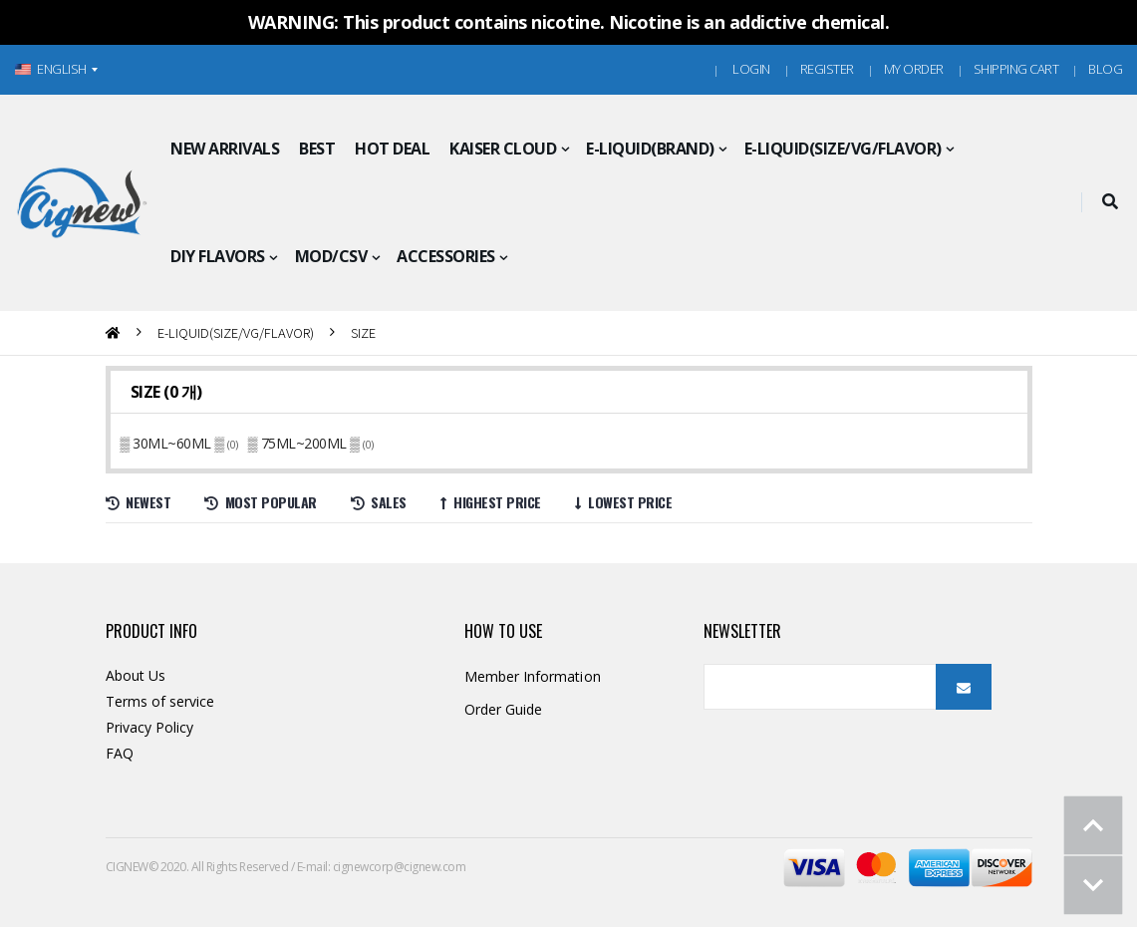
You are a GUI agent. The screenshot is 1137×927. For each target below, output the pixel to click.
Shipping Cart (1016, 69)
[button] (1109, 202)
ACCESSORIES (446, 256)
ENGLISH (51, 69)
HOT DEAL (392, 148)
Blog (1105, 69)
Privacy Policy (150, 727)
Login (751, 69)
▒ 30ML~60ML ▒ (174, 443)
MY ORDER (914, 69)
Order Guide (503, 709)
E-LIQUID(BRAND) (650, 148)
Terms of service (160, 701)
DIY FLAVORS (217, 256)
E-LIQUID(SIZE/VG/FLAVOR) (843, 148)
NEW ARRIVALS (224, 148)
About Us (136, 675)
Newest (138, 501)
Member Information (532, 676)
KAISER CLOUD (502, 148)
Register (827, 69)
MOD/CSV (331, 256)
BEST (317, 148)
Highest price (490, 501)
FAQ (120, 753)
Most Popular (260, 501)
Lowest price (624, 501)
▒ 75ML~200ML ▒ (305, 443)
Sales (379, 501)
